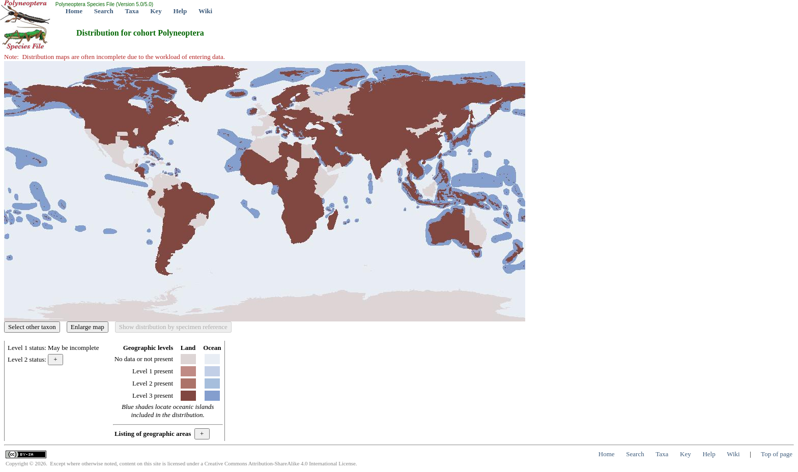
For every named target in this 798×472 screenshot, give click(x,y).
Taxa (132, 11)
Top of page (776, 454)
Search (103, 11)
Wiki (205, 11)
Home (74, 11)
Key (155, 11)
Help (180, 11)
